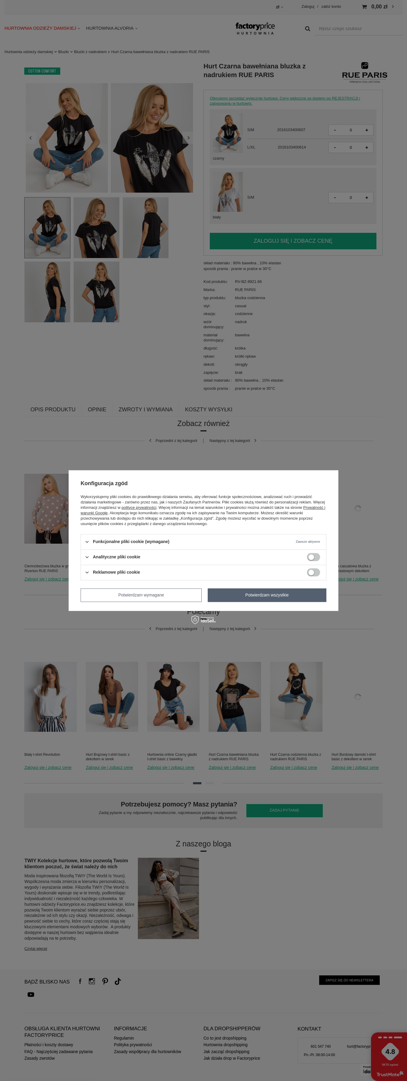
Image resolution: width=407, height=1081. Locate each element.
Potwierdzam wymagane (141, 595)
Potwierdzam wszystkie (267, 595)
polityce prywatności (139, 507)
